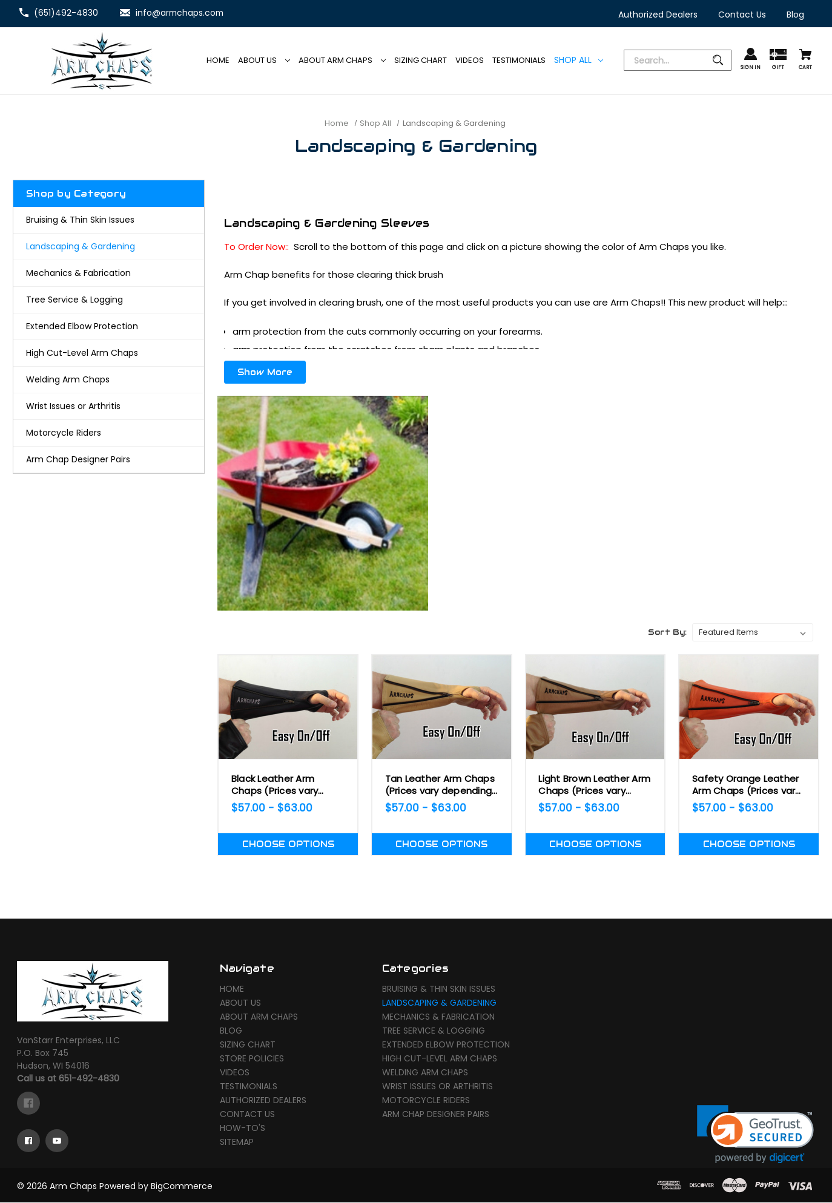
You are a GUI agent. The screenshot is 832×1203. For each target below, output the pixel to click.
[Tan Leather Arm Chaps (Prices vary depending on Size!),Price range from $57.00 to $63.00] (441, 707)
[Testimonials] (519, 60)
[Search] (677, 60)
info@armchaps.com (181, 13)
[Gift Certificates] (778, 60)
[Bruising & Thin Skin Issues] (108, 220)
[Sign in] (751, 59)
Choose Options (288, 844)
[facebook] (28, 1103)
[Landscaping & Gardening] (108, 246)
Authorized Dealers (263, 1101)
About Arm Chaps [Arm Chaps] (342, 60)
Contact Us (247, 1115)
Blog (231, 1032)
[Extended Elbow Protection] (108, 326)
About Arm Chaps (259, 1018)
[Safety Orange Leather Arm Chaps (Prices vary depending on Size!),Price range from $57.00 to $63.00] (748, 707)
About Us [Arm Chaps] (264, 60)
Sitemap (237, 1143)
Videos (234, 1073)
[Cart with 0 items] (805, 60)
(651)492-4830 (66, 13)
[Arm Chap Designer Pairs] (108, 459)
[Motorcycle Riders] (108, 433)
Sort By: (667, 632)
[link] (755, 1134)
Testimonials (248, 1087)
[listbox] (752, 632)
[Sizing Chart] (420, 60)
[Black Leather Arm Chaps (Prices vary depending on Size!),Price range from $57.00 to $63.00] (288, 707)
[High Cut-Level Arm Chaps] (108, 353)
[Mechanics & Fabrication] (108, 273)
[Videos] (469, 60)
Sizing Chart (248, 1046)
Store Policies (252, 1060)
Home (232, 990)
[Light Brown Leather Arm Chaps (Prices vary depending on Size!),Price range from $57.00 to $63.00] (595, 707)
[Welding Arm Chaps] (108, 379)
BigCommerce (182, 1187)
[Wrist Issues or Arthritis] (108, 406)
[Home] (218, 60)
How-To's (242, 1129)
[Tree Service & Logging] (108, 299)
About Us (240, 1004)
